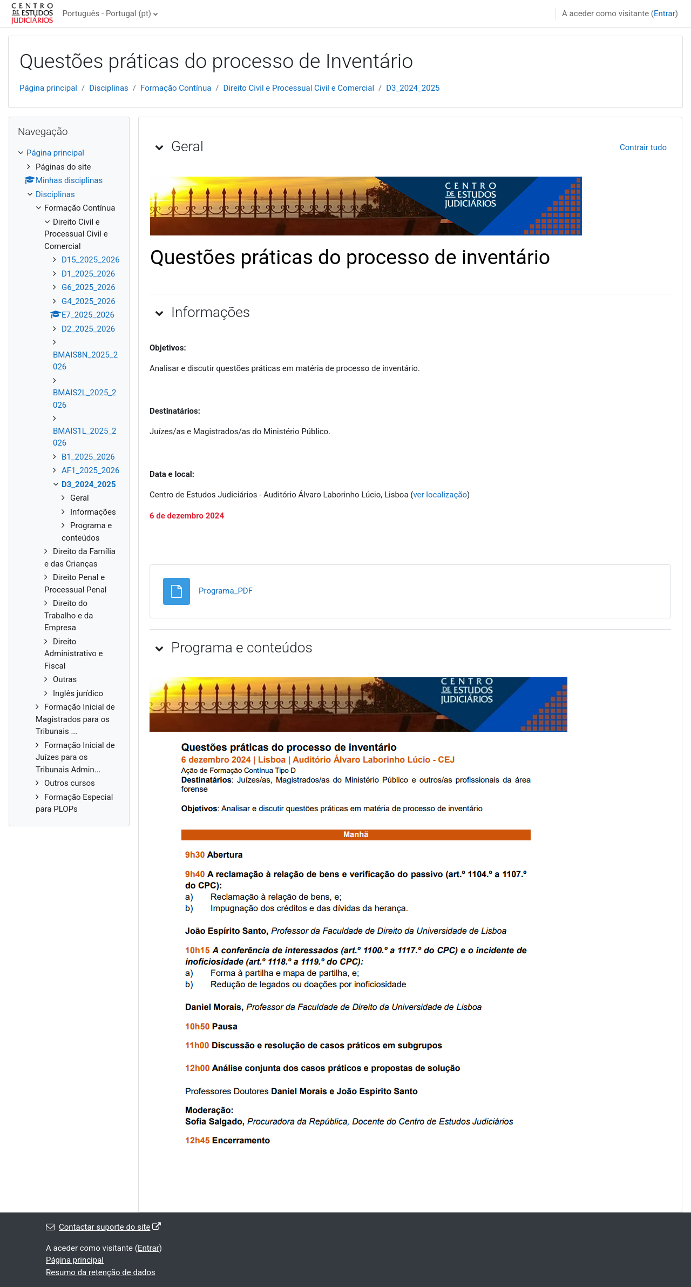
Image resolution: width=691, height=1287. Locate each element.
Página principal (48, 88)
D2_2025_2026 (88, 329)
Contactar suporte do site (103, 1227)
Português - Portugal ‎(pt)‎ (106, 13)
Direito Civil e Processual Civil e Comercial (299, 88)
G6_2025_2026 (89, 287)
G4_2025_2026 (89, 301)
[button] (159, 147)
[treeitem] (69, 481)
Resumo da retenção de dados (100, 1272)
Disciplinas (108, 88)
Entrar (664, 13)
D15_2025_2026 (91, 260)
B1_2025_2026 (88, 457)
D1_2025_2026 (88, 274)
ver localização (440, 495)
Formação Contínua (175, 88)
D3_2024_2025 (412, 88)
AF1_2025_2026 (90, 470)
